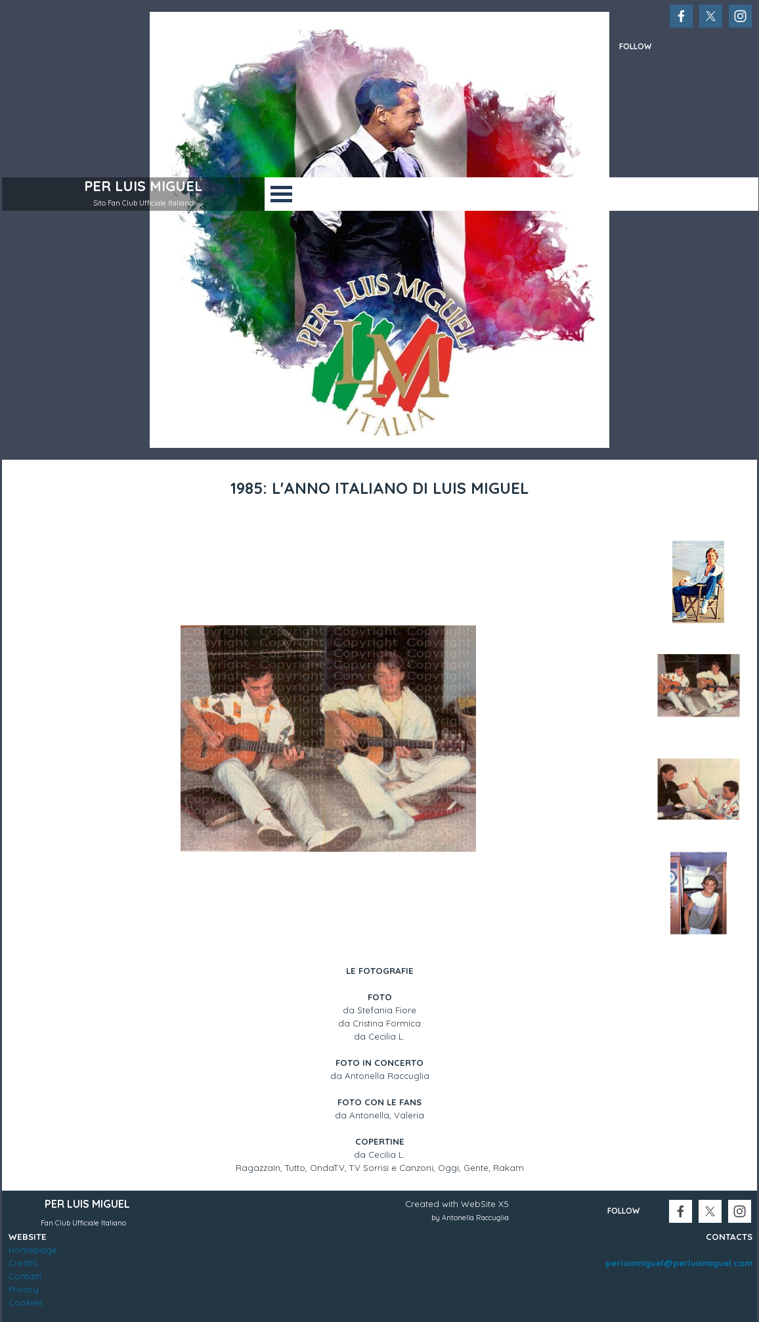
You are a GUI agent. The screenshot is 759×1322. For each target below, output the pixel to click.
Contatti (25, 1276)
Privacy (24, 1289)
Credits (23, 1263)
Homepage (33, 1250)
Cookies (25, 1302)
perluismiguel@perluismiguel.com (678, 1263)
